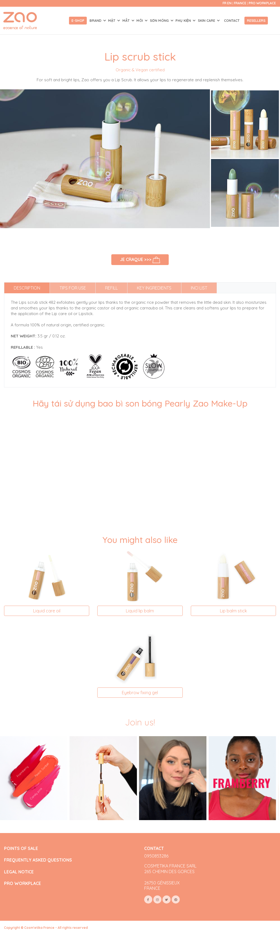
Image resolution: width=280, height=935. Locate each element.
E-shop (77, 20)
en (229, 3)
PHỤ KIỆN (183, 20)
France (240, 3)
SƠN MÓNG (160, 20)
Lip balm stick (233, 610)
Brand (95, 20)
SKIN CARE (207, 20)
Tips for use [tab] (73, 288)
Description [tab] (27, 288)
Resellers (256, 20)
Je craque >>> (140, 260)
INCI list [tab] (199, 288)
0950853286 (156, 856)
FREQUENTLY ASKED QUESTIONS (38, 860)
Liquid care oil (46, 610)
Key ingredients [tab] (154, 288)
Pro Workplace (262, 3)
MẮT (126, 20)
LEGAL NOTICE (19, 871)
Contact (232, 20)
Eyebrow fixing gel (140, 692)
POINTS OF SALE (21, 848)
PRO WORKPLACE (22, 883)
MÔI (140, 20)
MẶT (112, 20)
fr (224, 3)
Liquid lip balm (140, 610)
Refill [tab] (111, 288)
